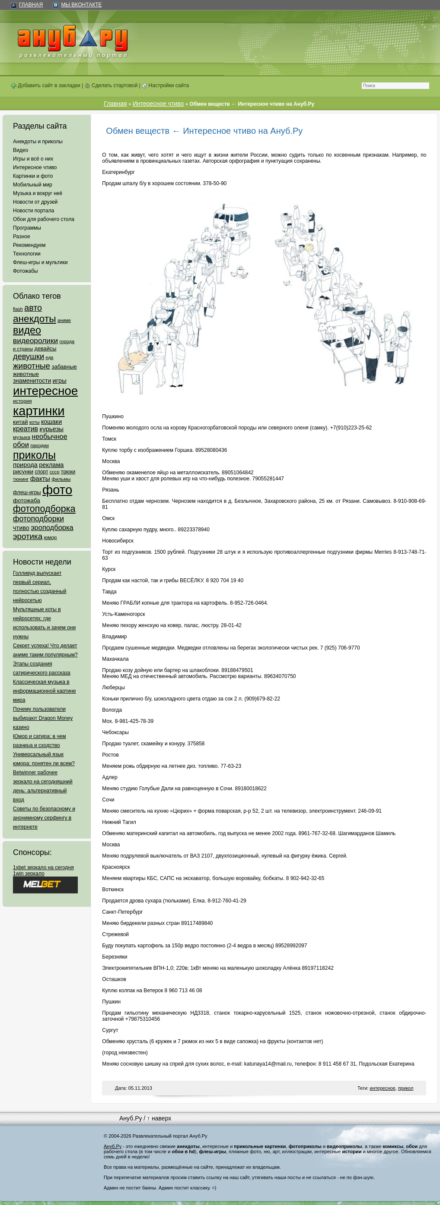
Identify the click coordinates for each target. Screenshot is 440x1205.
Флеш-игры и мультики (40, 262)
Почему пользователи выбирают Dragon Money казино (43, 718)
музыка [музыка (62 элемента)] (21, 437)
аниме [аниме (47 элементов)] (64, 320)
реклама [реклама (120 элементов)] (51, 464)
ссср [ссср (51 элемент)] (55, 471)
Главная (31, 5)
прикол (405, 1088)
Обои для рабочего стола (43, 219)
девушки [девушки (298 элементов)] (28, 356)
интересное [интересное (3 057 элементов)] (45, 390)
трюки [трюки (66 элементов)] (68, 472)
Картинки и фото (33, 176)
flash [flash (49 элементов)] (18, 309)
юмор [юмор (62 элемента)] (50, 537)
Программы (27, 228)
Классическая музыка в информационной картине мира (44, 691)
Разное (21, 236)
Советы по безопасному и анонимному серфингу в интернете (44, 818)
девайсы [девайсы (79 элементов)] (45, 348)
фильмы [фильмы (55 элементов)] (60, 479)
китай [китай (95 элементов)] (20, 422)
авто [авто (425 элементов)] (33, 307)
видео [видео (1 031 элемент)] (27, 330)
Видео (20, 150)
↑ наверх (159, 1118)
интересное (382, 1088)
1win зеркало (29, 874)
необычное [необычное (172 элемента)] (49, 436)
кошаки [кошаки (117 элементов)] (51, 421)
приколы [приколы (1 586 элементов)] (34, 455)
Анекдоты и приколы (38, 142)
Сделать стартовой (111, 85)
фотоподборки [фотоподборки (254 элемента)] (38, 518)
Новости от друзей (35, 202)
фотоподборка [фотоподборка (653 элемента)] (44, 509)
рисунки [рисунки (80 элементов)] (23, 471)
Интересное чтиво (35, 167)
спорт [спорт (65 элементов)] (41, 472)
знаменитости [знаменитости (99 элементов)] (32, 381)
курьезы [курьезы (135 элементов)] (51, 428)
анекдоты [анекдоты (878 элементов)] (34, 318)
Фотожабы (25, 271)
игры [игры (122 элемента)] (60, 380)
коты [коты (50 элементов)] (34, 422)
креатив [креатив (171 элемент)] (25, 428)
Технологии (27, 254)
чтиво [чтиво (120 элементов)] (21, 527)
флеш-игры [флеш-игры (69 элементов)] (27, 492)
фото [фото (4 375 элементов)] (57, 490)
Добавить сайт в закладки (45, 85)
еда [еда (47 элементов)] (49, 357)
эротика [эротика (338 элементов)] (27, 536)
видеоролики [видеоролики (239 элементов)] (35, 340)
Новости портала (33, 211)
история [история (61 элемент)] (22, 401)
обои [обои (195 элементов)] (21, 444)
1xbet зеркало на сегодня (43, 867)
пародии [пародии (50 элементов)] (39, 445)
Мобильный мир (32, 185)
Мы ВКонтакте (81, 5)
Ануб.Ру (130, 1118)
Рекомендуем (29, 245)
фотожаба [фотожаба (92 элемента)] (26, 500)
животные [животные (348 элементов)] (31, 365)
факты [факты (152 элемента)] (40, 478)
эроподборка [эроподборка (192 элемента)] (52, 527)
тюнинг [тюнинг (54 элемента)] (21, 479)
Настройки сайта (165, 85)
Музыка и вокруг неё (37, 193)
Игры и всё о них (33, 159)
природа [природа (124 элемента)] (25, 464)
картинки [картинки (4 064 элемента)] (38, 411)
